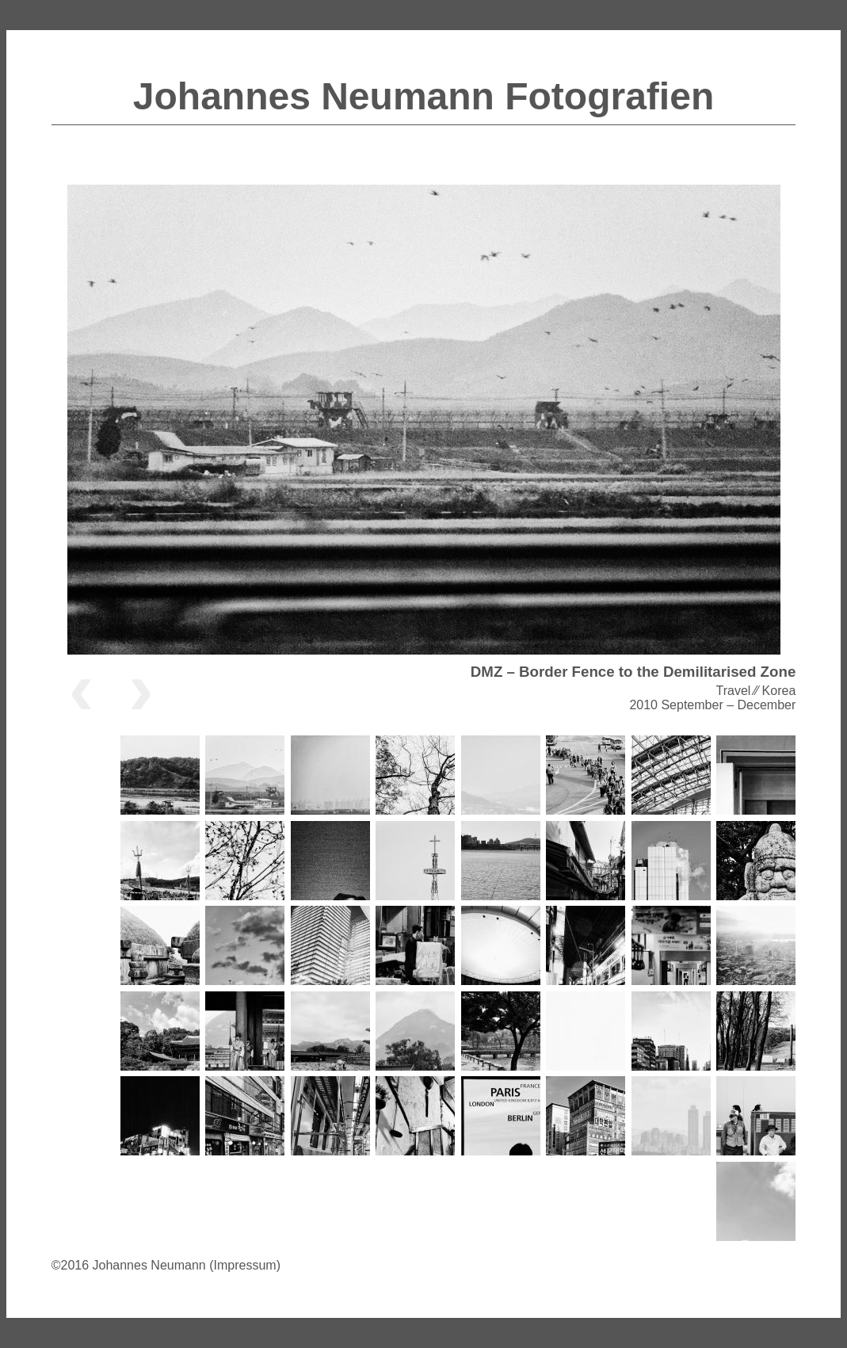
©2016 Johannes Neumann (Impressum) (166, 1265)
